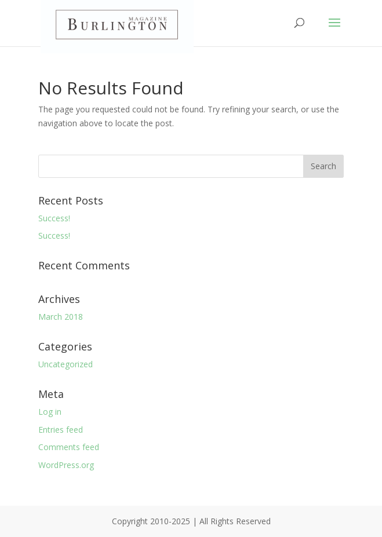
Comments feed (68, 446)
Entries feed (60, 429)
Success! (54, 218)
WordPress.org (66, 464)
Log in (49, 411)
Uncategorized (65, 364)
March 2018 (60, 316)
